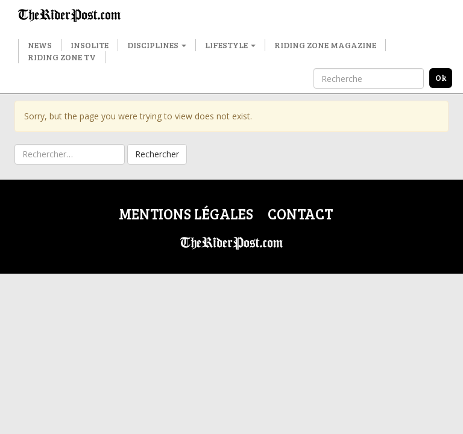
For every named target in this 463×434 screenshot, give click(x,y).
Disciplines (156, 45)
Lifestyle (230, 45)
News (40, 45)
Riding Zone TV (62, 57)
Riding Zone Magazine (325, 45)
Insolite (90, 45)
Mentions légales (186, 214)
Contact (300, 214)
